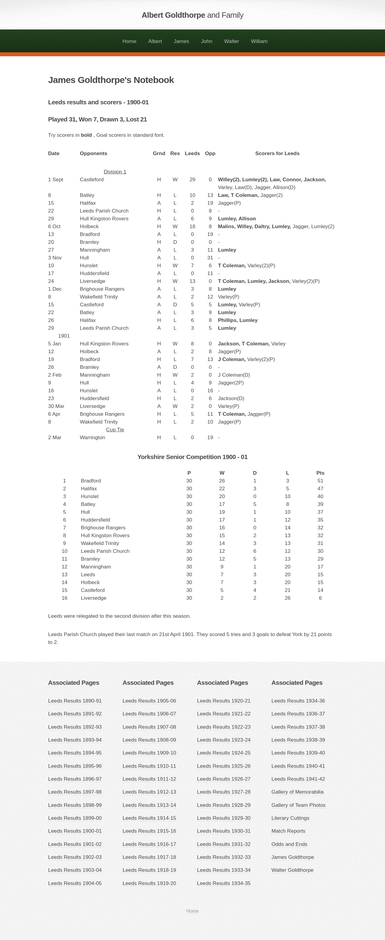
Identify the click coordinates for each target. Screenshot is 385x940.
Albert (155, 41)
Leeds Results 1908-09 (149, 740)
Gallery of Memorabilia (298, 792)
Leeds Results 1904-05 (75, 883)
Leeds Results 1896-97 (75, 779)
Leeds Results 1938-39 (298, 740)
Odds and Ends (289, 844)
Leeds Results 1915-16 (149, 831)
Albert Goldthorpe (193, 15)
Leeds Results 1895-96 (75, 766)
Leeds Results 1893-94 (75, 740)
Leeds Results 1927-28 (224, 792)
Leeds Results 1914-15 (149, 818)
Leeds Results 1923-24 (224, 740)
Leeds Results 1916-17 (149, 844)
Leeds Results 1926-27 (224, 779)
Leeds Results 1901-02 (75, 844)
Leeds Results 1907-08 (149, 727)
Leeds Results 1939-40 (298, 753)
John (206, 41)
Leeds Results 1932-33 (224, 857)
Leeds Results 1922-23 (224, 727)
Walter (231, 41)
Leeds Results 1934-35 (224, 883)
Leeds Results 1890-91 (75, 701)
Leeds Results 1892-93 (75, 727)
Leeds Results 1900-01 (75, 831)
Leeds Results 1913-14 (149, 805)
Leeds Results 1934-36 (298, 701)
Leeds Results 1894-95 (75, 753)
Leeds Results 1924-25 (224, 753)
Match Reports (289, 831)
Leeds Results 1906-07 (149, 714)
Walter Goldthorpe (293, 870)
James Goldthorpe (293, 857)
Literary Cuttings (291, 818)
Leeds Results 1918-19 (149, 870)
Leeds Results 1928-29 (224, 805)
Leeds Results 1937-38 (298, 727)
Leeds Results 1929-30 (224, 818)
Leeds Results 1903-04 (75, 870)
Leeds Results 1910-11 (149, 766)
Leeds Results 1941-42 (298, 779)
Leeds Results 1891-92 (75, 714)
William (259, 41)
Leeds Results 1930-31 (224, 831)
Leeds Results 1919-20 (149, 883)
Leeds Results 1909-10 (149, 753)
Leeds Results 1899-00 (75, 818)
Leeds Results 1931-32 (224, 844)
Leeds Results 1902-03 (75, 857)
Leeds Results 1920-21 (224, 701)
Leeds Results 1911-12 (149, 779)
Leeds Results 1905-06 (149, 701)
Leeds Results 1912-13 (149, 792)
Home (129, 41)
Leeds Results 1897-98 (75, 792)
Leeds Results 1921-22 (224, 714)
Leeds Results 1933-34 (224, 870)
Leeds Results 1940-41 (298, 766)
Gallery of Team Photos (299, 805)
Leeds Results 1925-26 (224, 766)
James (181, 41)
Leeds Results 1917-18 (149, 857)
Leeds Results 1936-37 (298, 714)
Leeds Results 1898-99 (75, 805)
